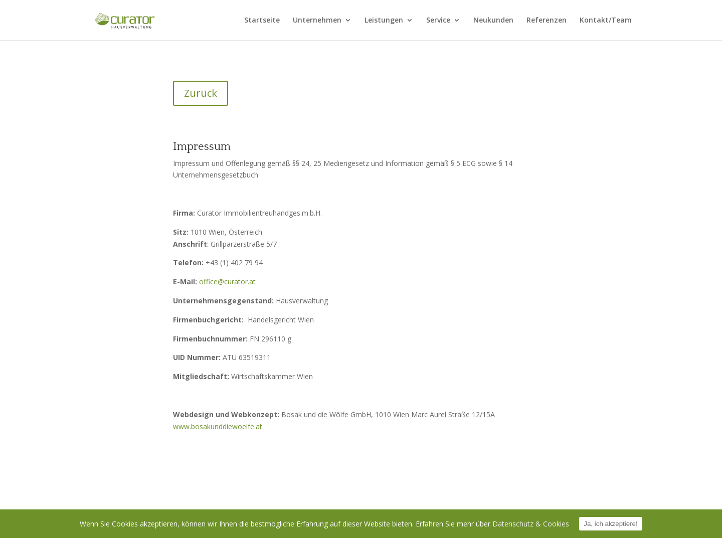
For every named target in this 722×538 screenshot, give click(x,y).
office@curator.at (227, 281)
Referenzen (546, 21)
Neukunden (493, 21)
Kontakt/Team (606, 21)
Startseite (262, 21)
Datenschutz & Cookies (530, 523)
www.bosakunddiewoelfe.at (217, 426)
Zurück (200, 93)
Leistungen (384, 21)
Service (438, 21)
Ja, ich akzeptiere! (610, 523)
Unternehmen (317, 21)
